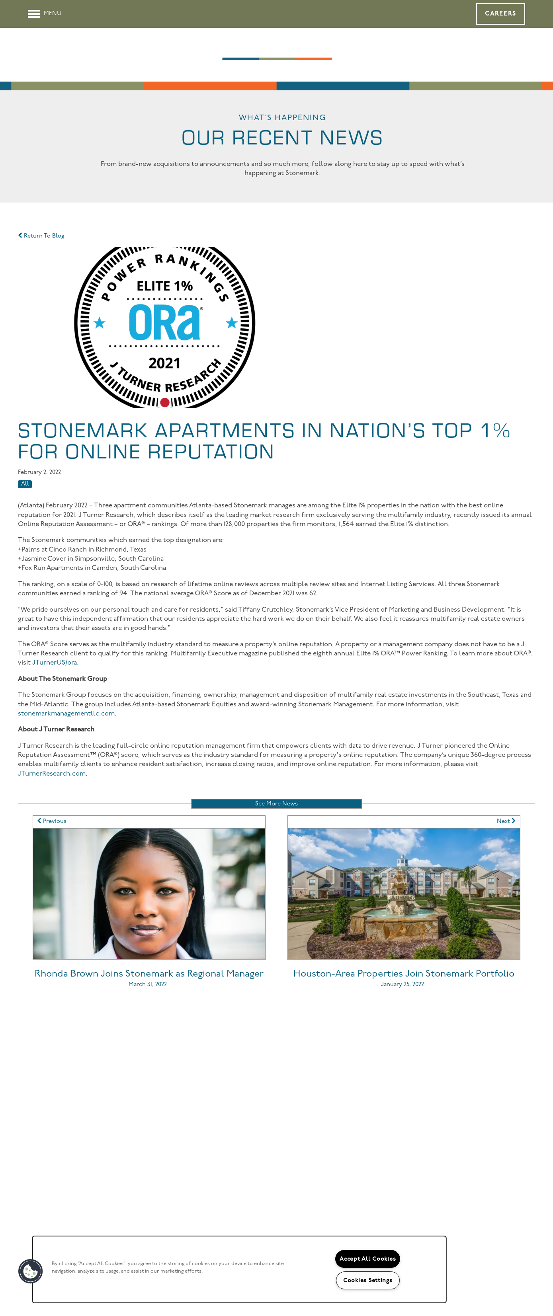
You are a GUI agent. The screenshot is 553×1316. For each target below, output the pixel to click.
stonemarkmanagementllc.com (66, 713)
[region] (239, 1269)
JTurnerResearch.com (52, 773)
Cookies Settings (368, 1280)
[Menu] (45, 14)
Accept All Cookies (368, 1259)
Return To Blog (41, 236)
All (25, 484)
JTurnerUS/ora (54, 662)
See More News (276, 804)
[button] (500, 14)
